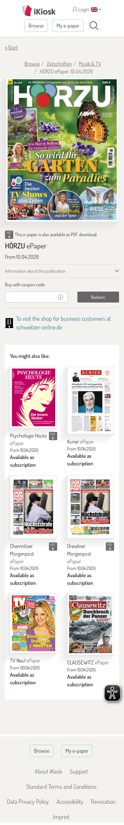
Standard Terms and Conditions (61, 786)
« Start (11, 47)
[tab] (62, 284)
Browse (36, 25)
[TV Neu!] (33, 623)
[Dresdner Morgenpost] (90, 507)
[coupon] (29, 297)
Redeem (98, 297)
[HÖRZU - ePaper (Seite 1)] (62, 149)
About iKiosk (48, 771)
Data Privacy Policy (28, 801)
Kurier (80, 441)
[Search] (94, 26)
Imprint (61, 816)
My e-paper (68, 25)
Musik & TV (90, 63)
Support (79, 771)
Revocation (103, 801)
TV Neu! (25, 660)
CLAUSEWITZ (88, 662)
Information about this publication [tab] (35, 271)
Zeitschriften (59, 63)
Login (80, 9)
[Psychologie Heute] (33, 397)
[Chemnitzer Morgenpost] (33, 507)
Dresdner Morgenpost (79, 554)
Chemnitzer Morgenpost (22, 554)
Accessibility (70, 801)
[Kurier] (90, 400)
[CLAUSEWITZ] (90, 624)
